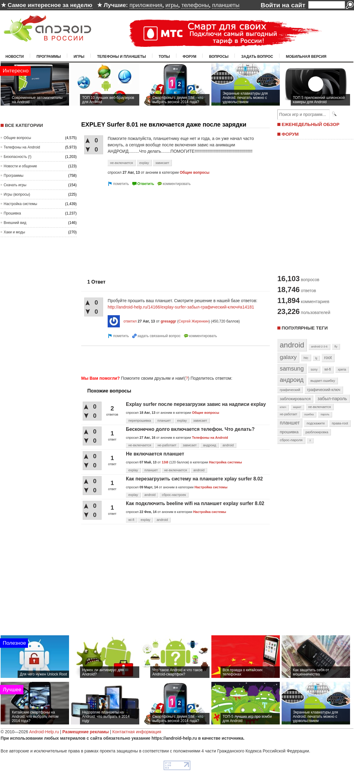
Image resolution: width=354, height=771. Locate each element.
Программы (48, 56)
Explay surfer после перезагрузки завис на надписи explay (196, 404)
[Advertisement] (132, 230)
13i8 (165, 462)
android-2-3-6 (319, 346)
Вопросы (218, 56)
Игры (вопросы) (17, 194)
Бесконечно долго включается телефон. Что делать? (190, 429)
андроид (209, 445)
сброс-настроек (174, 495)
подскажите (316, 423)
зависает (162, 163)
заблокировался (295, 398)
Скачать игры (15, 185)
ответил (130, 321)
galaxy (288, 357)
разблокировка (316, 432)
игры (171, 5)
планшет (164, 420)
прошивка (289, 432)
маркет (297, 407)
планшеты (225, 5)
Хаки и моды (14, 232)
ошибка (309, 414)
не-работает (167, 445)
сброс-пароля (291, 440)
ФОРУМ (290, 134)
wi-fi (131, 520)
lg (316, 358)
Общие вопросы (17, 138)
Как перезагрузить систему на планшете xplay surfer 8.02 (194, 478)
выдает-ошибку (323, 380)
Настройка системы (20, 204)
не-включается (121, 163)
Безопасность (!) (17, 157)
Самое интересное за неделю (50, 5)
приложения (146, 5)
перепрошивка (139, 420)
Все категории (24, 125)
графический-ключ (323, 390)
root (328, 357)
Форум (189, 56)
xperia (342, 369)
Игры (79, 56)
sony (314, 369)
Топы (164, 56)
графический (290, 390)
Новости (14, 56)
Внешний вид (15, 223)
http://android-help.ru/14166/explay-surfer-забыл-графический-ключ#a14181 (181, 307)
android (228, 445)
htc (306, 358)
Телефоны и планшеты (121, 56)
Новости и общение (20, 166)
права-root (340, 423)
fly (336, 346)
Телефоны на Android (22, 147)
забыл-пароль (332, 398)
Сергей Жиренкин (194, 321)
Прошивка (12, 213)
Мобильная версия (306, 56)
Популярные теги (305, 327)
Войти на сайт (283, 5)
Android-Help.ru (44, 731)
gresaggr (168, 321)
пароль (325, 414)
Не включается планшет (155, 453)
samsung (292, 368)
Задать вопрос (257, 56)
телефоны (195, 5)
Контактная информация (136, 731)
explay (144, 163)
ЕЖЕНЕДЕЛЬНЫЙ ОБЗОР (310, 124)
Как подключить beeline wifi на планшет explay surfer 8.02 (195, 503)
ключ (283, 407)
